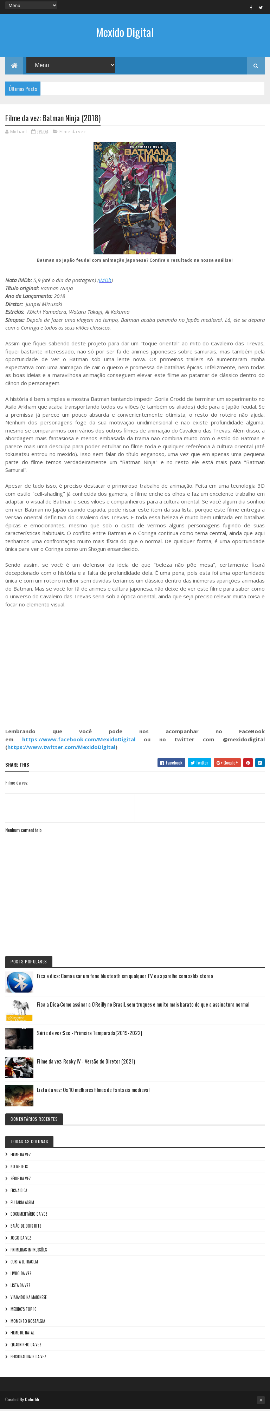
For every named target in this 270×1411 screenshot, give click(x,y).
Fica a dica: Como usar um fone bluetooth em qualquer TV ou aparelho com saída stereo (125, 978)
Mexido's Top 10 (24, 1311)
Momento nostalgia (28, 1323)
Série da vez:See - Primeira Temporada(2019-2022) (89, 1035)
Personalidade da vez (28, 1358)
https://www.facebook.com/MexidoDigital (78, 741)
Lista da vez (21, 1287)
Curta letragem (24, 1263)
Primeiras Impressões (29, 1252)
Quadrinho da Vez (26, 1347)
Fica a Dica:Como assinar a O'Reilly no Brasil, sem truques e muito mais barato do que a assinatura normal (143, 1006)
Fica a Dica (19, 1192)
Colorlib (32, 1401)
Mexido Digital (125, 32)
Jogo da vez (21, 1240)
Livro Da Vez (21, 1275)
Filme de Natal (22, 1335)
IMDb (105, 282)
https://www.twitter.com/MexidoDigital (61, 749)
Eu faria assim (22, 1204)
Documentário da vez (29, 1216)
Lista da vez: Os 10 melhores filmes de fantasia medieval (93, 1091)
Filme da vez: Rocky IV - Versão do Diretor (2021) (86, 1063)
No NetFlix (19, 1168)
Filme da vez (72, 133)
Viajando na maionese (29, 1299)
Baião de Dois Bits (26, 1228)
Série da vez (21, 1180)
